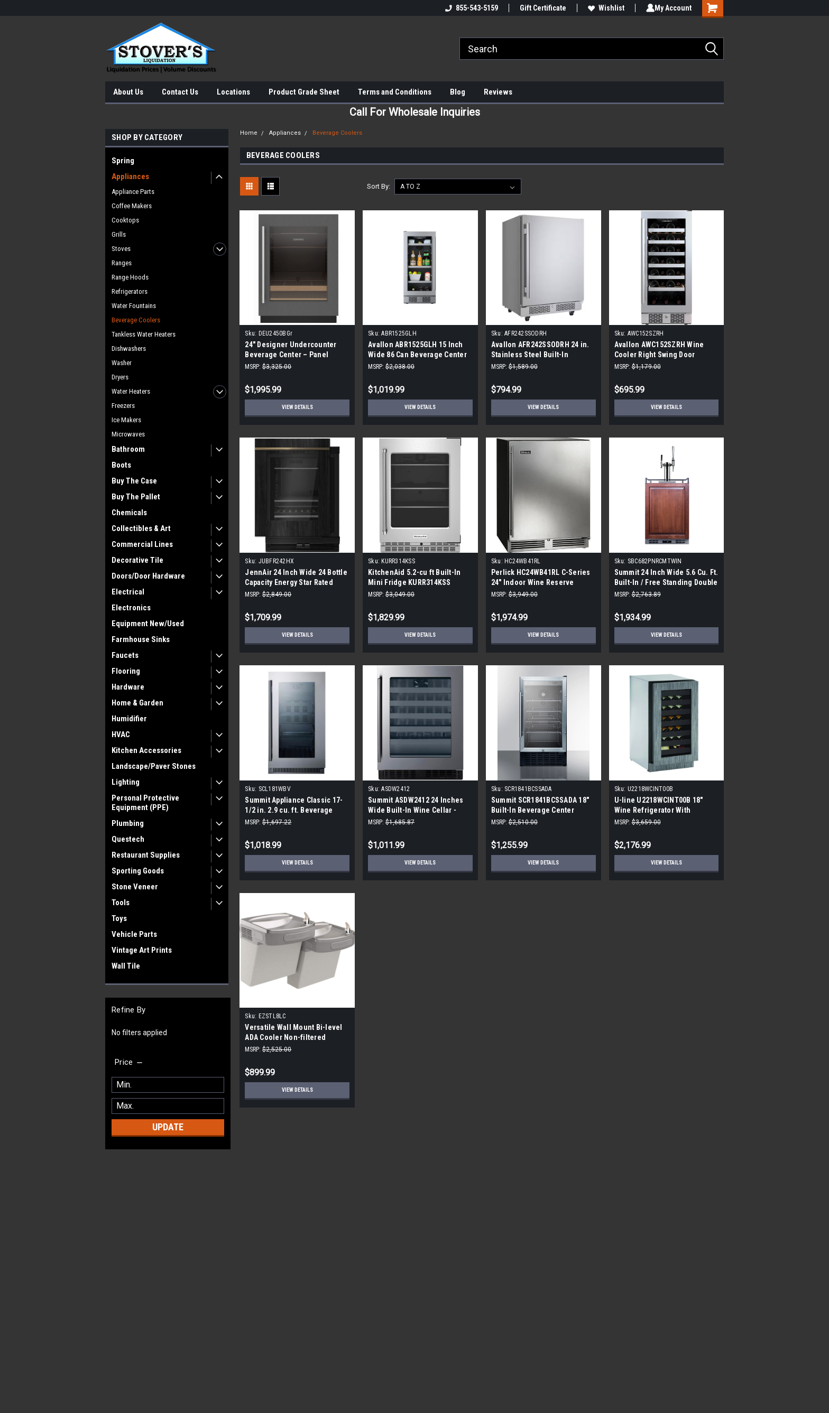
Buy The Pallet (136, 496)
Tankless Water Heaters (144, 334)
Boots (121, 465)
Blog (457, 92)
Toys (119, 918)
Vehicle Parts (134, 934)
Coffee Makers (132, 206)
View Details (297, 407)
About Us (128, 92)
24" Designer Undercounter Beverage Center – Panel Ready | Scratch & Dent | (290, 354)
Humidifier (129, 718)
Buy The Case (134, 481)
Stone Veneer (135, 886)
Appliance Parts (133, 192)
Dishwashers (129, 348)
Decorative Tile (137, 560)
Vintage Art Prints (142, 950)
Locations (233, 92)
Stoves (121, 249)
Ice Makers (126, 420)
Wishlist (604, 8)
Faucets (125, 655)
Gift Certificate (541, 8)
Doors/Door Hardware (148, 576)
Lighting (126, 782)
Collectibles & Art (141, 528)
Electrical (128, 592)
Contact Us (180, 92)
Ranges (122, 263)
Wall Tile (126, 966)
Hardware (128, 687)
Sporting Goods (138, 871)
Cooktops (125, 220)
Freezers (123, 406)
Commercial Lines (142, 544)
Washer (122, 363)
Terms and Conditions (394, 92)
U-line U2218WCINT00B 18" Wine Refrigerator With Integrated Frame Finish (658, 810)
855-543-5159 (469, 8)
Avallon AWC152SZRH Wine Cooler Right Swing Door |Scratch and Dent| (659, 354)
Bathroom (128, 449)
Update (167, 1126)
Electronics (131, 607)
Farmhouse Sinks (141, 639)
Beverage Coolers (136, 320)
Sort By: (378, 186)
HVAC (121, 734)
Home (248, 132)
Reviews (498, 92)
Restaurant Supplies (146, 855)
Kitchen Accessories (146, 750)
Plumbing (128, 823)
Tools (121, 902)
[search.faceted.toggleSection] (129, 1062)
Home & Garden (137, 703)
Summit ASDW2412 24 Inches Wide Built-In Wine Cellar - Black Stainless (415, 810)
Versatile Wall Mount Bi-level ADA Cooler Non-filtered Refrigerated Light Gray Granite (297, 1037)
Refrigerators (130, 291)
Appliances (130, 176)
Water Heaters (131, 391)
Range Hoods (130, 277)
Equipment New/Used (148, 623)
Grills (119, 234)
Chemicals (129, 512)
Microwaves (128, 434)
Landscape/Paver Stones (154, 766)
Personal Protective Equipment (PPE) (145, 802)
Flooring (126, 671)
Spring (123, 160)
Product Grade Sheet (304, 92)
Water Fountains (134, 306)
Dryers (120, 377)
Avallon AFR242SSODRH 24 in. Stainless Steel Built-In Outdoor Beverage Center (540, 354)
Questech (128, 839)
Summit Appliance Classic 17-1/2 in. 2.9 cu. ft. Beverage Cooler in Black (294, 810)
